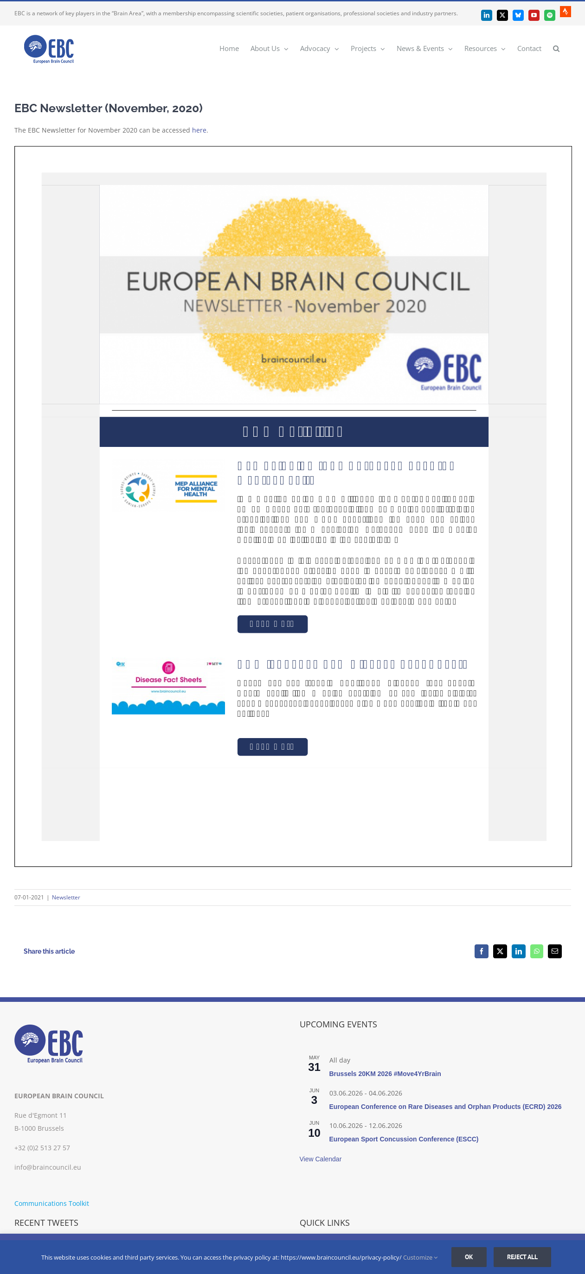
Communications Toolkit (51, 1203)
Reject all (522, 1257)
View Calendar (321, 1159)
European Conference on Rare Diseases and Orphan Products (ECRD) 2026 (445, 1106)
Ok (469, 1257)
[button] (556, 48)
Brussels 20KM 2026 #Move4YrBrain (385, 1073)
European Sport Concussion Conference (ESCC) (404, 1139)
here (199, 130)
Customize (420, 1257)
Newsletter (66, 897)
